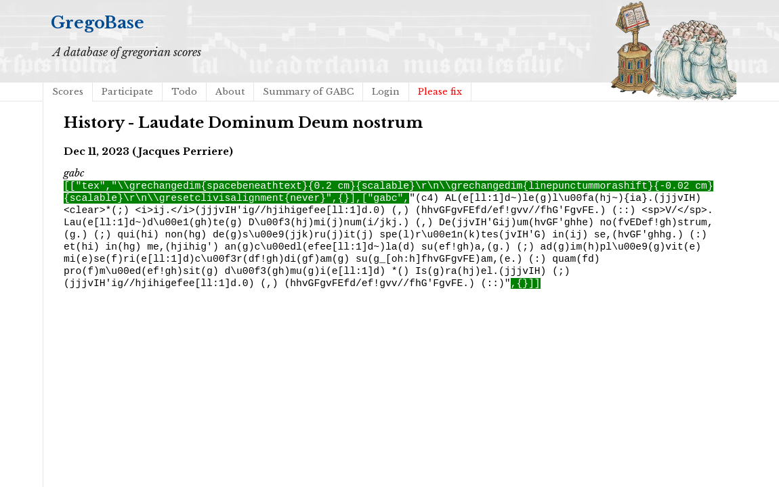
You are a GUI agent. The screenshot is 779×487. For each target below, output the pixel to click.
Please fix (440, 91)
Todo (184, 91)
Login (386, 91)
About (230, 91)
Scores (67, 91)
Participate (127, 91)
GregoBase (97, 22)
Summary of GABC (308, 91)
